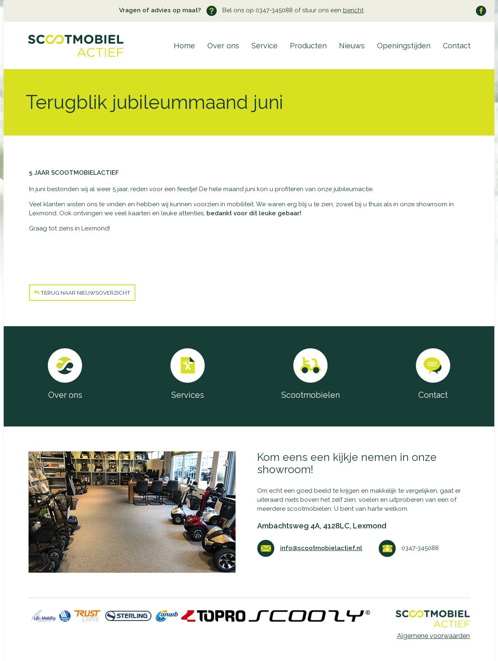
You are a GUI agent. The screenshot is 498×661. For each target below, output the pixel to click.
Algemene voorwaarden (433, 636)
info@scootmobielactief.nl (321, 548)
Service (264, 45)
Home (184, 45)
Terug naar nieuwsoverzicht (82, 292)
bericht (353, 10)
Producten (308, 45)
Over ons (223, 45)
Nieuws (352, 45)
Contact (457, 45)
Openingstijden (404, 45)
